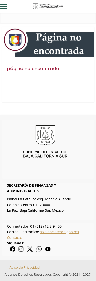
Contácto (14, 237)
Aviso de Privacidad (25, 267)
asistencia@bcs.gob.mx (59, 231)
